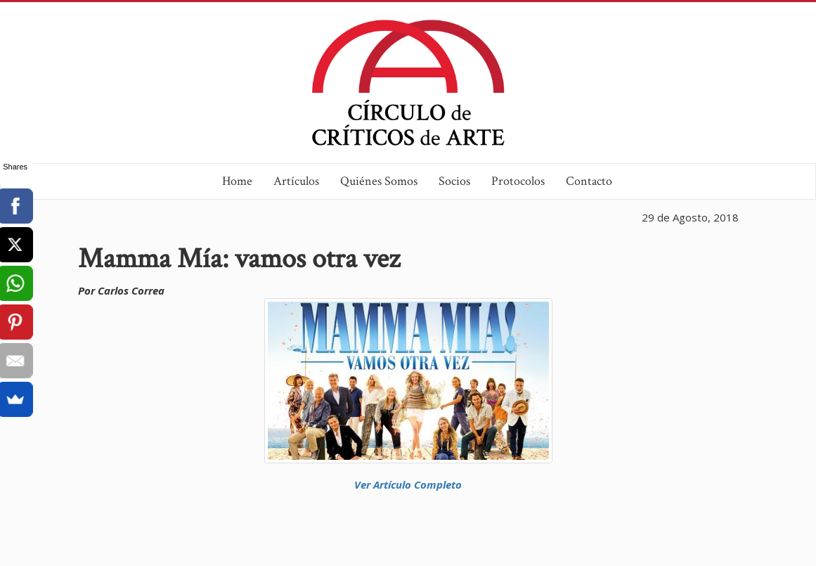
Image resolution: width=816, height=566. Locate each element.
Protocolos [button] (518, 181)
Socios (454, 181)
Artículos (296, 181)
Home (237, 181)
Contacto (589, 181)
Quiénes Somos (378, 181)
